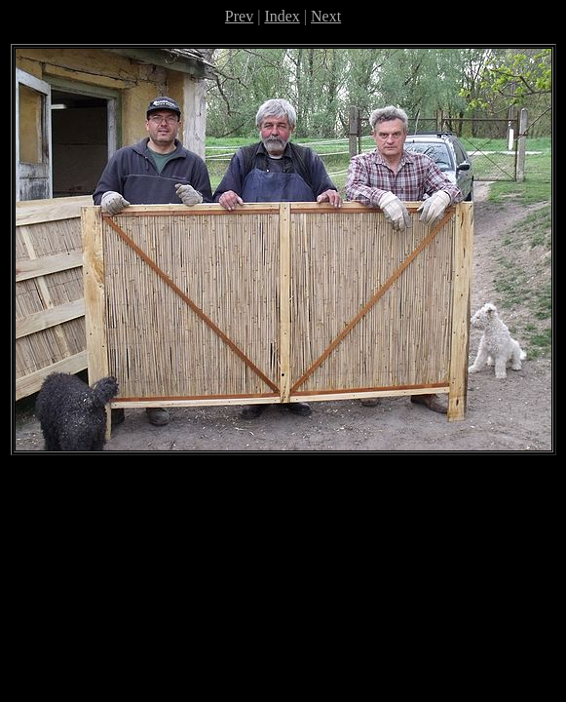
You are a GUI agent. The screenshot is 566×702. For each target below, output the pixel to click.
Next (326, 16)
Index (281, 16)
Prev (239, 16)
